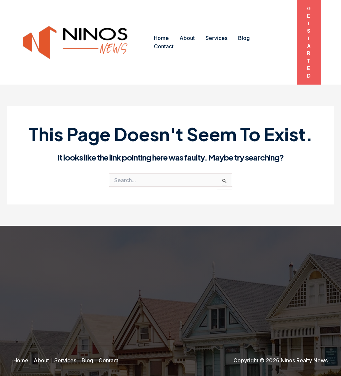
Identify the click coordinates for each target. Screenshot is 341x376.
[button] (309, 42)
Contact (163, 46)
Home (161, 38)
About (187, 38)
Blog (244, 38)
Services (216, 38)
